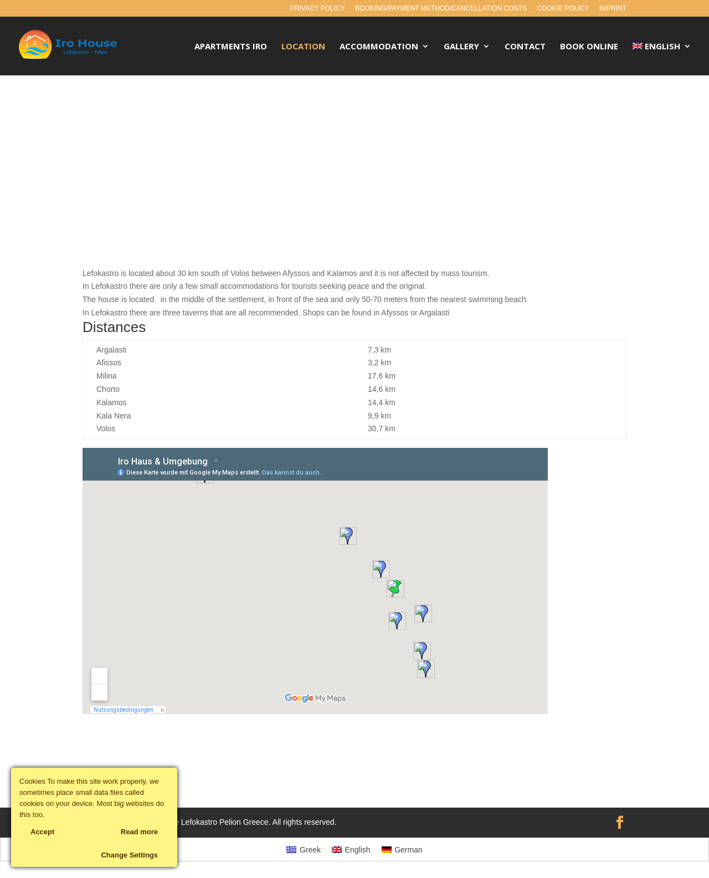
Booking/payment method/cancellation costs (441, 8)
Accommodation (379, 47)
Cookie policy (563, 8)
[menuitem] (662, 58)
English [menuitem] (358, 849)
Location (303, 47)
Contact (525, 47)
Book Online (589, 47)
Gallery (461, 47)
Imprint (612, 8)
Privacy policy (317, 8)
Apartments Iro (230, 47)
